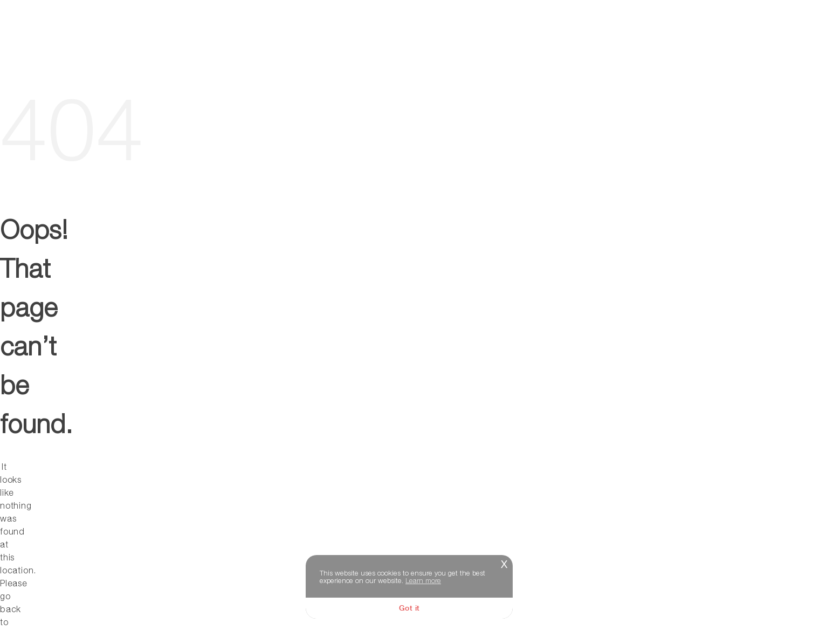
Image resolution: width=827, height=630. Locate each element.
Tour (484, 30)
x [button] (504, 563)
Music (595, 30)
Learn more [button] (423, 580)
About (538, 30)
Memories (770, 30)
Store (704, 30)
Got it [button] (409, 607)
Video (649, 30)
